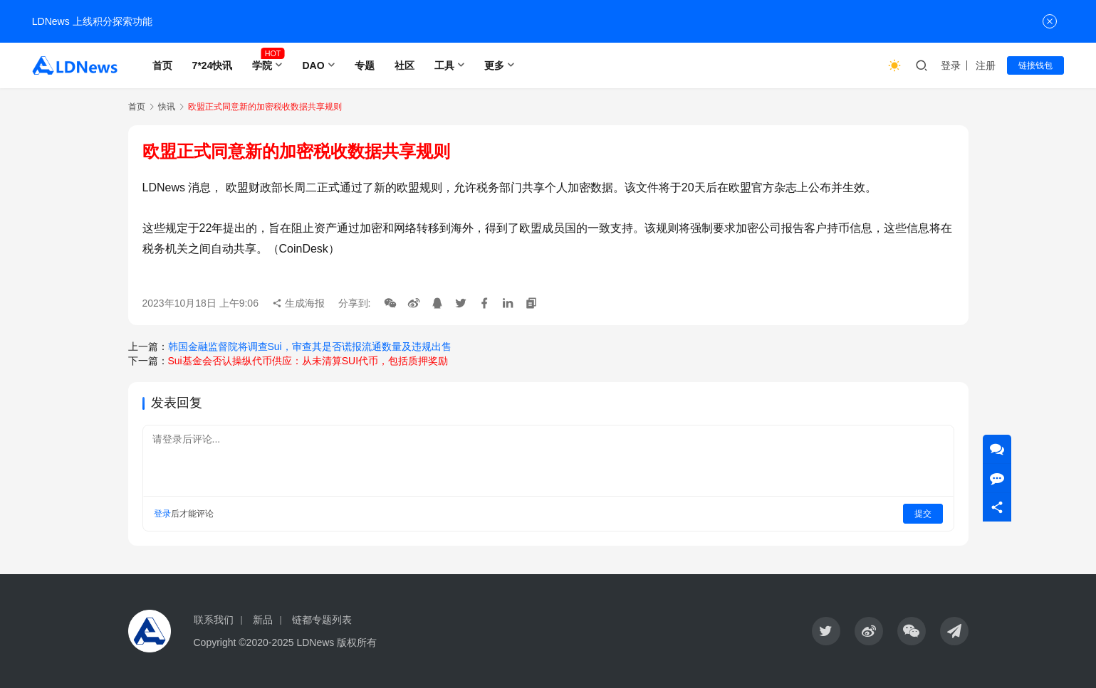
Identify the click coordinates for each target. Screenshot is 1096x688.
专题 (365, 65)
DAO (313, 65)
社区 (404, 65)
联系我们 (214, 619)
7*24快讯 (212, 65)
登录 (951, 65)
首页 (162, 65)
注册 (986, 65)
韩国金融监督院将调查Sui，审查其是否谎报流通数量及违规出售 (310, 346)
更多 (494, 65)
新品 (263, 619)
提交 (922, 514)
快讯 (166, 107)
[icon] (826, 631)
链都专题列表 (322, 619)
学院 (262, 65)
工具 (444, 65)
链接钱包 (1035, 65)
